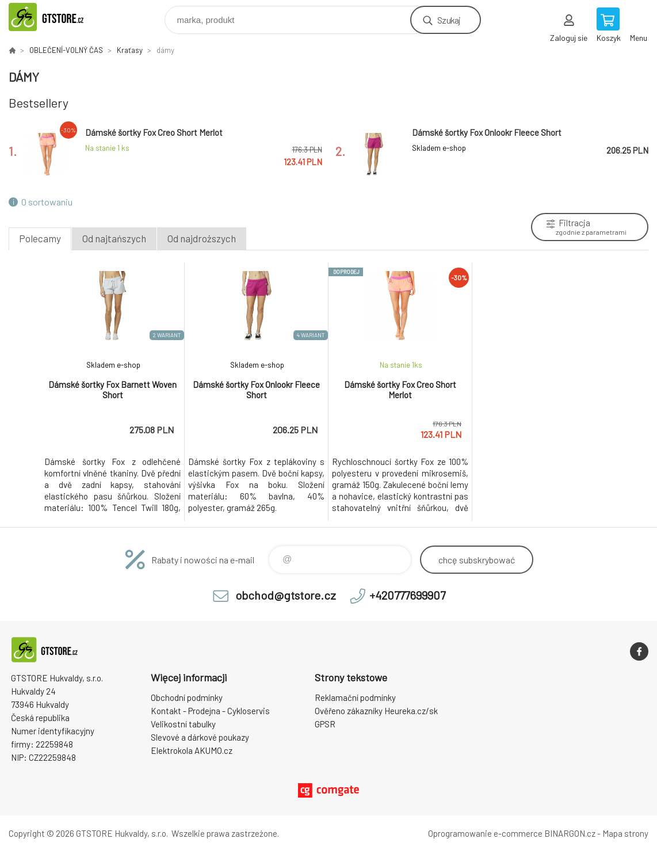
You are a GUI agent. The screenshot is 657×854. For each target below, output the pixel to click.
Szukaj (448, 19)
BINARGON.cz (569, 833)
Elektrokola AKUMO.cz (191, 750)
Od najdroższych (201, 238)
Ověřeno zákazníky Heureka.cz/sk (376, 711)
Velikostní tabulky (183, 724)
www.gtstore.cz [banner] (59, 17)
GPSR (325, 724)
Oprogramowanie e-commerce (485, 833)
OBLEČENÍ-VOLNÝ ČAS (66, 50)
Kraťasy (130, 50)
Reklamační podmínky (355, 697)
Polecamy (40, 238)
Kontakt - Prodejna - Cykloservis (210, 711)
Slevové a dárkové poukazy (200, 737)
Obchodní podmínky (187, 697)
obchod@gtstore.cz (285, 595)
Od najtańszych (114, 238)
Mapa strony (625, 833)
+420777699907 (407, 595)
